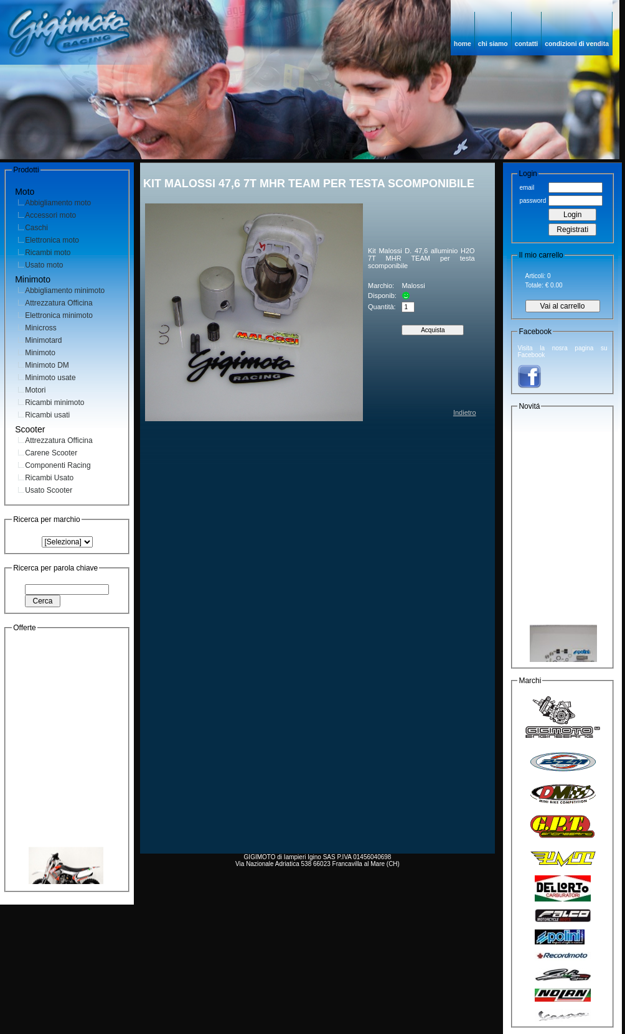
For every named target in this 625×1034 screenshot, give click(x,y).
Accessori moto (50, 215)
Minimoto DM (47, 365)
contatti (526, 43)
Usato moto (44, 265)
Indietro (464, 412)
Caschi (36, 227)
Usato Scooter (48, 490)
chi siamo (493, 43)
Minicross (41, 328)
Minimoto (40, 352)
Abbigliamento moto (58, 202)
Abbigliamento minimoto (65, 290)
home (462, 43)
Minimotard (43, 340)
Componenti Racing (57, 465)
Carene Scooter (51, 453)
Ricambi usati (47, 415)
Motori (35, 390)
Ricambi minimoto (54, 402)
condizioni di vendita (577, 43)
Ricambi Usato (49, 477)
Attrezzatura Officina (59, 303)
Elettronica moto (52, 240)
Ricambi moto (47, 252)
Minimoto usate (50, 377)
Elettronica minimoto (59, 315)
